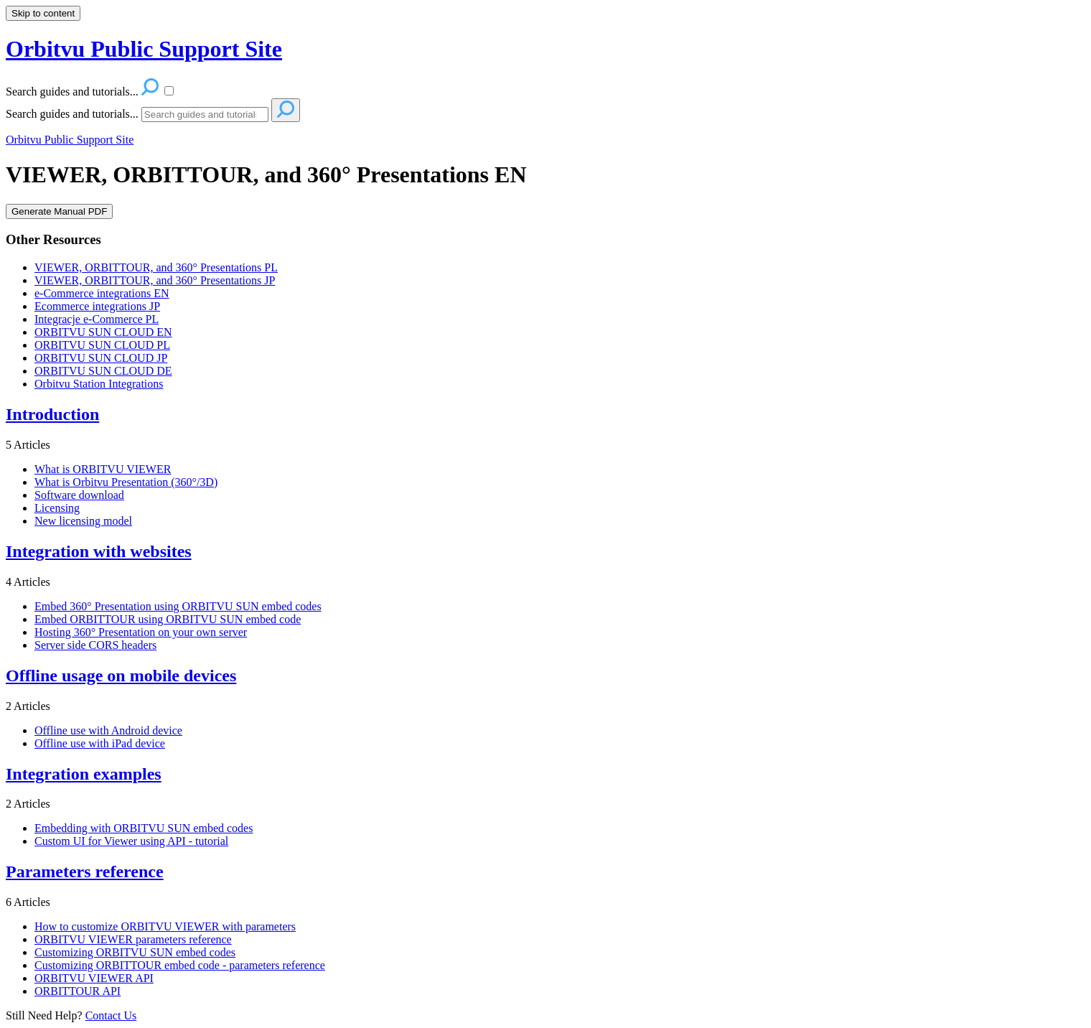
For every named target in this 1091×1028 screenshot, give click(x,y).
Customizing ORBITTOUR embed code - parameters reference (179, 965)
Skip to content (43, 13)
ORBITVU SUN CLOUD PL (102, 345)
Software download (79, 495)
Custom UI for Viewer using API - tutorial (131, 841)
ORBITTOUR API (77, 991)
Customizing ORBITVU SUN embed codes (134, 952)
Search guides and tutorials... (72, 114)
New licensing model (83, 521)
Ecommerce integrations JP (97, 306)
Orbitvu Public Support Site (70, 140)
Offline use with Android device (108, 730)
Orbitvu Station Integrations (99, 384)
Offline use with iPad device (99, 743)
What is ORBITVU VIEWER (102, 469)
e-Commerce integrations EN (101, 293)
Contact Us (111, 1015)
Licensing (57, 508)
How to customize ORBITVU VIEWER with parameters (165, 926)
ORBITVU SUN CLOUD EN (103, 332)
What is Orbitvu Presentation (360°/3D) (125, 482)
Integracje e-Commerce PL (96, 319)
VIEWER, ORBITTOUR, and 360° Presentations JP (154, 280)
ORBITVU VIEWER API (94, 978)
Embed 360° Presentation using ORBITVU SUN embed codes (178, 606)
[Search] (204, 114)
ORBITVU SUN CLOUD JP (100, 358)
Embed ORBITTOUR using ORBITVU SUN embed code (167, 619)
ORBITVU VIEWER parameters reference (133, 939)
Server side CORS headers (95, 645)
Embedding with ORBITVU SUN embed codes (143, 828)
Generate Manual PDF (59, 211)
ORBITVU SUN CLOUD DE (103, 371)
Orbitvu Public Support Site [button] (144, 49)
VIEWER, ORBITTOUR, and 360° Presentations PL (156, 267)
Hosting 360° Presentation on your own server (140, 632)
